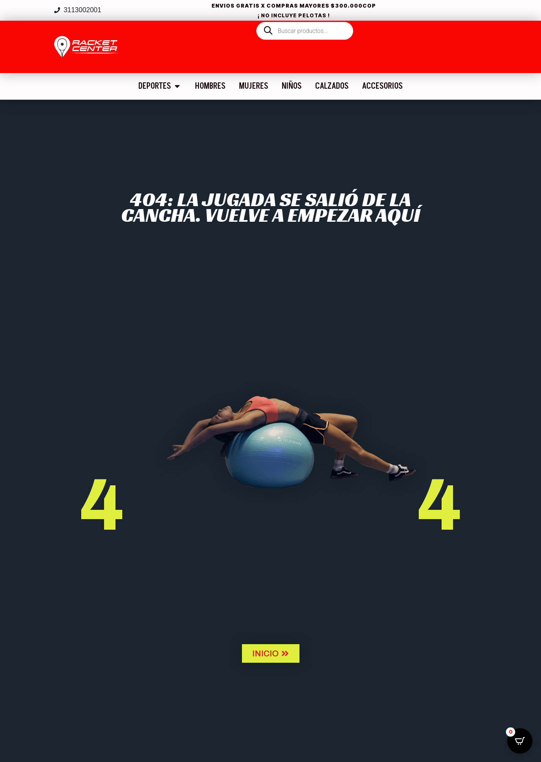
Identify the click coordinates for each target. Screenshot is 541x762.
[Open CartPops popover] (520, 741)
